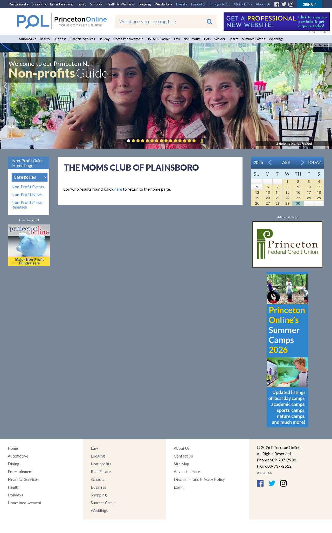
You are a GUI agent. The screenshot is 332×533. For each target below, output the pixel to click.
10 (309, 186)
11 (319, 186)
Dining (13, 463)
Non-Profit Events (27, 186)
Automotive (27, 39)
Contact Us (183, 456)
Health (13, 487)
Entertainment (61, 4)
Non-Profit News (27, 194)
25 (319, 197)
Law (177, 39)
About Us (263, 4)
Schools (96, 4)
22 (287, 197)
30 (298, 203)
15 (287, 192)
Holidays (15, 495)
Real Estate (163, 4)
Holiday (104, 39)
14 (277, 192)
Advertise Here (187, 471)
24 (309, 197)
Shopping (39, 4)
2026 (258, 162)
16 (298, 192)
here (118, 188)
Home (13, 448)
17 (309, 192)
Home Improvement (128, 39)
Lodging (145, 4)
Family (81, 4)
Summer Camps (253, 39)
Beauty (45, 39)
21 (277, 197)
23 (298, 197)
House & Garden (159, 39)
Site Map (181, 463)
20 (268, 197)
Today (314, 162)
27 (268, 203)
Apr (286, 162)
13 (268, 192)
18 (319, 192)
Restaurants (18, 4)
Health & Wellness (120, 4)
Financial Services (82, 39)
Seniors (219, 39)
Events (181, 4)
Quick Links (243, 4)
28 (277, 203)
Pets (207, 39)
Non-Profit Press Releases (26, 204)
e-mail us (264, 472)
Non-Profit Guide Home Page (28, 163)
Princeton (198, 4)
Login (179, 487)
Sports (233, 39)
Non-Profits (192, 39)
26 (257, 203)
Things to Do (220, 4)
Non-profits (101, 463)
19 (257, 197)
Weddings (276, 39)
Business (60, 39)
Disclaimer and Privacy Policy (199, 479)
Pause (201, 141)
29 (287, 203)
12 (257, 192)
